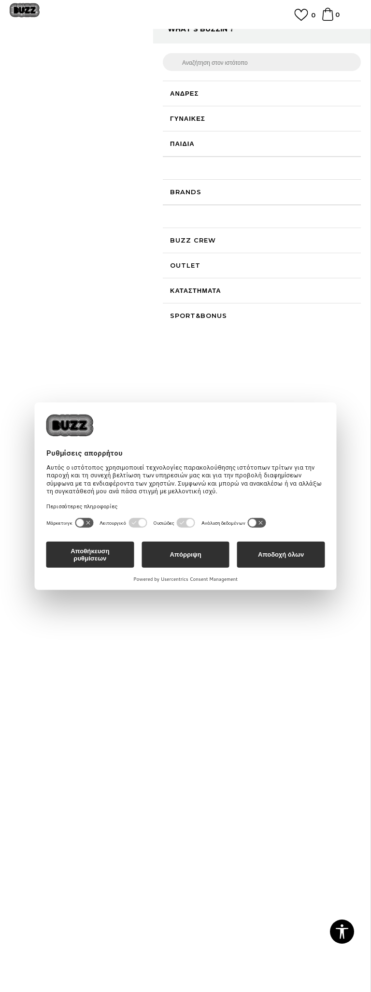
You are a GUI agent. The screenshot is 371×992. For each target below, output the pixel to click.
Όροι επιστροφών (36, 761)
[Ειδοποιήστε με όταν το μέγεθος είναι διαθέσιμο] (207, 164)
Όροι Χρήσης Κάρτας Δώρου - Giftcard (250, 748)
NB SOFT (207, 949)
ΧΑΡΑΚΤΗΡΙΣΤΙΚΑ (268, 309)
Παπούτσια (116, 59)
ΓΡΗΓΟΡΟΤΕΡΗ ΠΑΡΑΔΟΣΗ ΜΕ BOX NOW (185, 35)
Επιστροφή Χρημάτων (223, 636)
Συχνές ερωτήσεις (217, 622)
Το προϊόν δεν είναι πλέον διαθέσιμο (265, 241)
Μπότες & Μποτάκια (162, 59)
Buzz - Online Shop (37, 59)
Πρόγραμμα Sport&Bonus (231, 721)
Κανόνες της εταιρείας (42, 788)
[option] (185, 39)
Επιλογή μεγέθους (217, 148)
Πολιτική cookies (36, 748)
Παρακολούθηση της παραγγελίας (241, 663)
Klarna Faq (208, 761)
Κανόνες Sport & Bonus (228, 734)
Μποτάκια (207, 59)
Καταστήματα (29, 649)
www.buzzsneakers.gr (116, 949)
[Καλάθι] (328, 18)
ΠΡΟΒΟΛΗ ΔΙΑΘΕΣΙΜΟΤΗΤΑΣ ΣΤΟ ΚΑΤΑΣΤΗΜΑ (268, 345)
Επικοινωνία (28, 636)
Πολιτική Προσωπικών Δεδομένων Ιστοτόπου (77, 734)
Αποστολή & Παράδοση (225, 649)
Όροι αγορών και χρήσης (47, 721)
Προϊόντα (83, 59)
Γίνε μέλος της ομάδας (43, 622)
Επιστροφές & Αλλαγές (44, 775)
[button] (209, 274)
